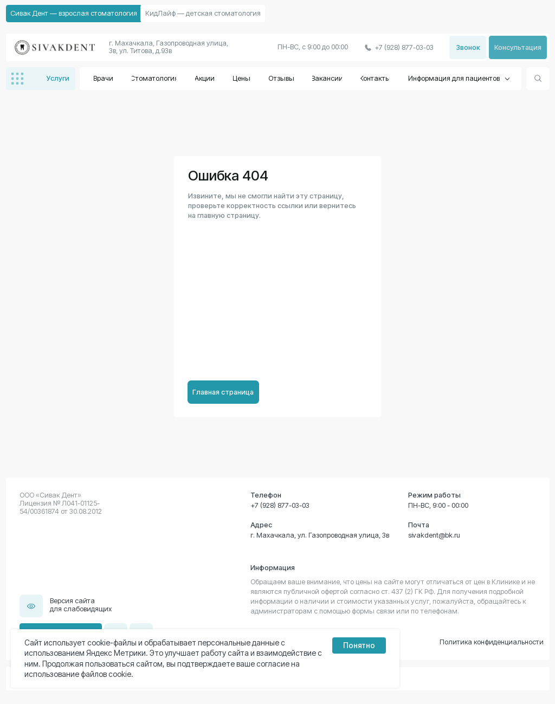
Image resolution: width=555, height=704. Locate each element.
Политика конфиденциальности (492, 642)
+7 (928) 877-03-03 (279, 505)
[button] (518, 47)
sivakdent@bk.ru (434, 535)
